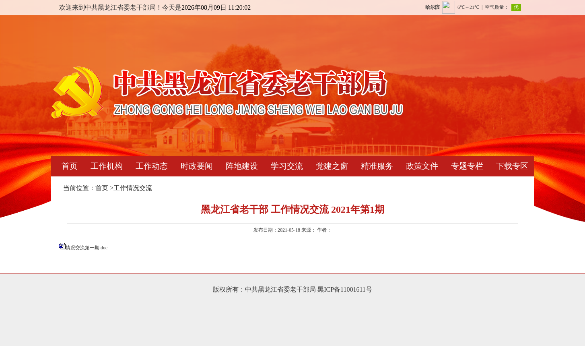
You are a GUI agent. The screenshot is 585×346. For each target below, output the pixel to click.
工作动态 (152, 166)
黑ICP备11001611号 (344, 289)
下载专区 (512, 166)
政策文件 (422, 166)
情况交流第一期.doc (86, 248)
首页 (70, 166)
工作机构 (107, 166)
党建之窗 (332, 166)
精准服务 (377, 166)
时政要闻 (197, 166)
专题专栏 (467, 166)
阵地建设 (242, 166)
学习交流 (287, 166)
